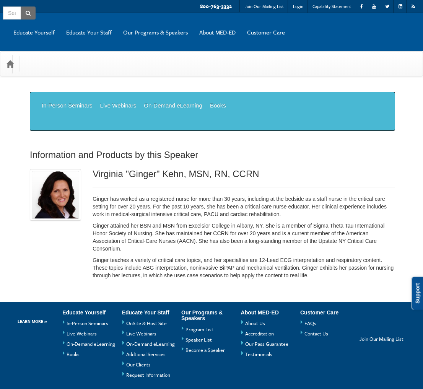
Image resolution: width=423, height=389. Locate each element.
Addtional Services (146, 320)
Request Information (148, 340)
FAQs (310, 289)
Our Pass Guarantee (266, 309)
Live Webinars (118, 88)
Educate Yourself (162, 26)
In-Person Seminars (67, 88)
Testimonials (258, 320)
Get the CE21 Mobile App (103, 372)
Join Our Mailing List (264, 6)
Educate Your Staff (217, 26)
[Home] (10, 52)
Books (218, 88)
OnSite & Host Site (146, 289)
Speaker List (198, 305)
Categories (42, 52)
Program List (199, 295)
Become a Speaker (205, 315)
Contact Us (316, 299)
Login (298, 6)
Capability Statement (331, 6)
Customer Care (394, 26)
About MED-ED (346, 26)
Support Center (47, 372)
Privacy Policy (157, 372)
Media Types (84, 52)
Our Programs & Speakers (284, 26)
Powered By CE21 (51, 379)
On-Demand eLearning (173, 88)
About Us (255, 289)
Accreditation (259, 299)
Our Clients (138, 330)
